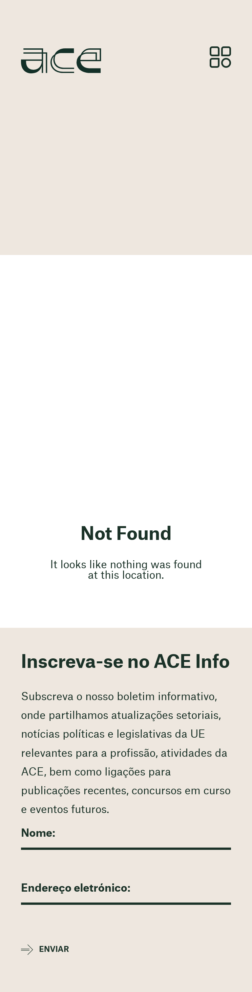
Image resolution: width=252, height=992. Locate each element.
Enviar (54, 949)
